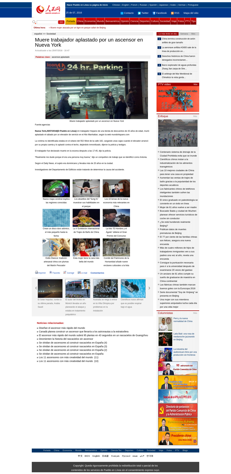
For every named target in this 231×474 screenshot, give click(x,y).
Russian (143, 5)
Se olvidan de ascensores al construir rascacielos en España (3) (73, 346)
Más (196, 84)
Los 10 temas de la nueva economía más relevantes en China (116, 203)
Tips (193, 21)
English (125, 5)
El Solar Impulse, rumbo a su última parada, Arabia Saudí (49, 303)
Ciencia (134, 21)
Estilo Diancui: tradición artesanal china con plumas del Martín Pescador (56, 262)
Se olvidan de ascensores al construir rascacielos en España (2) (73, 350)
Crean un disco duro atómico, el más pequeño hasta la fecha (56, 232)
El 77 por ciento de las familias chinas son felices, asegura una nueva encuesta (178, 240)
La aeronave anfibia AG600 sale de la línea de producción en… (179, 49)
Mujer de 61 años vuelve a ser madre (178, 207)
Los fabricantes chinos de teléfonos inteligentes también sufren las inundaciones (177, 192)
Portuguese (193, 5)
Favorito (54, 273)
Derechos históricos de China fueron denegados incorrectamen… (178, 58)
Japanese (163, 5)
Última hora (39, 27)
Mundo (100, 21)
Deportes (145, 21)
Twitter (143, 13)
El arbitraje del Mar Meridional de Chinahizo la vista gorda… (177, 76)
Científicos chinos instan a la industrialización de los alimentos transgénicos (176, 163)
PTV (187, 21)
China (80, 21)
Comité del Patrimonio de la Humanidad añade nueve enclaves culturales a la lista (116, 262)
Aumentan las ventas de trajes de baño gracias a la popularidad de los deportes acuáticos (178, 181)
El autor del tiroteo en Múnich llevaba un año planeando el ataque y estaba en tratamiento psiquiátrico (75, 306)
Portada (70, 21)
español (38, 33)
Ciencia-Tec (116, 450)
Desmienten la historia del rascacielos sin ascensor (66, 339)
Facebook (160, 13)
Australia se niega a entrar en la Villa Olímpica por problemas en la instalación (105, 305)
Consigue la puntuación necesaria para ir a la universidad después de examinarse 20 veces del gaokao (177, 266)
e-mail (82, 273)
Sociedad (165, 21)
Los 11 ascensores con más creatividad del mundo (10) (68, 361)
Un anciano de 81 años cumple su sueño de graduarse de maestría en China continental (177, 277)
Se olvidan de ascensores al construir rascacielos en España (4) (73, 342)
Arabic (173, 5)
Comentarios (97, 273)
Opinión (125, 21)
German (182, 5)
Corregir (68, 273)
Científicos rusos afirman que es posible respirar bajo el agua (132, 303)
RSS (175, 13)
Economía (90, 21)
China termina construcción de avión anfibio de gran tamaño (178, 41)
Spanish (153, 5)
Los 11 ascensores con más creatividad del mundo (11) (68, 357)
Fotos (181, 21)
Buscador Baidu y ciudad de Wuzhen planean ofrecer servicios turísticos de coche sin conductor (178, 214)
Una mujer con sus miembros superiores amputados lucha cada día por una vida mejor (178, 303)
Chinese (116, 5)
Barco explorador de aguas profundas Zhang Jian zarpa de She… (179, 67)
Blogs (185, 450)
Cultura (155, 21)
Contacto (127, 13)
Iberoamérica (112, 21)
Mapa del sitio (191, 13)
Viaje (173, 21)
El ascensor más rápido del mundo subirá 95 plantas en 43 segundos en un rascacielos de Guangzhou (93, 335)
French (134, 5)
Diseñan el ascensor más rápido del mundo (62, 328)
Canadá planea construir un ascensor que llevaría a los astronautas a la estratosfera (83, 331)
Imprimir (40, 273)
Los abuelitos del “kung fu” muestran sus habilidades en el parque (86, 203)
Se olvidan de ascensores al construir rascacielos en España (71, 353)
